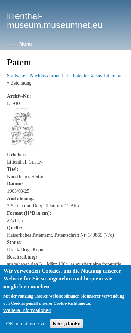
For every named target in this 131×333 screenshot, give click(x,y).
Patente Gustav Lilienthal (98, 75)
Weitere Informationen (27, 310)
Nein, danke (66, 323)
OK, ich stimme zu (26, 323)
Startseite (16, 75)
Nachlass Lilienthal (49, 75)
